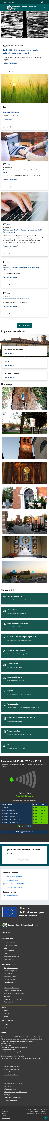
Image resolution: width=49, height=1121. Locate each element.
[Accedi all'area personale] (42, 2)
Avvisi (8, 45)
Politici (6, 953)
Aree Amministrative (10, 945)
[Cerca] (45, 8)
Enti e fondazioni (9, 951)
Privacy (4, 1113)
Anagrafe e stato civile (11, 968)
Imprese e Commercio (10, 976)
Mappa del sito (6, 1118)
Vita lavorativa (8, 973)
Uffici (5, 948)
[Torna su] (46, 1118)
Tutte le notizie (24, 325)
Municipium (30, 1113)
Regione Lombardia (8, 2)
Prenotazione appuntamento (12, 1066)
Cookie (4, 1116)
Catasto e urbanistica (10, 979)
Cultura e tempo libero (11, 971)
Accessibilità (5, 1111)
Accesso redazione (40, 1113)
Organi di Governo (9, 942)
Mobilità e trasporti (10, 982)
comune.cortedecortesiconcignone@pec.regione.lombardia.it (23, 1039)
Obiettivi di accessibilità (11, 1100)
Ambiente (7, 996)
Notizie (7, 224)
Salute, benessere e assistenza (13, 999)
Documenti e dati (9, 959)
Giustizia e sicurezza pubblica (13, 991)
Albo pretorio (8, 1086)
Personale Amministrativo (12, 956)
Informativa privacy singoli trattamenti (15, 1092)
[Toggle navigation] (3, 8)
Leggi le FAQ (7, 1072)
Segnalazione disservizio (11, 1069)
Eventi (6, 1027)
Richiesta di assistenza (11, 1075)
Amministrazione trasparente (13, 1083)
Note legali (7, 1095)
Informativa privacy (10, 1089)
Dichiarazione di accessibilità (12, 1097)
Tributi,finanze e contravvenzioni (14, 993)
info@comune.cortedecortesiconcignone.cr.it (19, 1041)
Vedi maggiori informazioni (24, 832)
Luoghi (6, 1024)
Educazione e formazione (11, 988)
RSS (3, 1109)
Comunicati (7, 1013)
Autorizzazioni (8, 1002)
